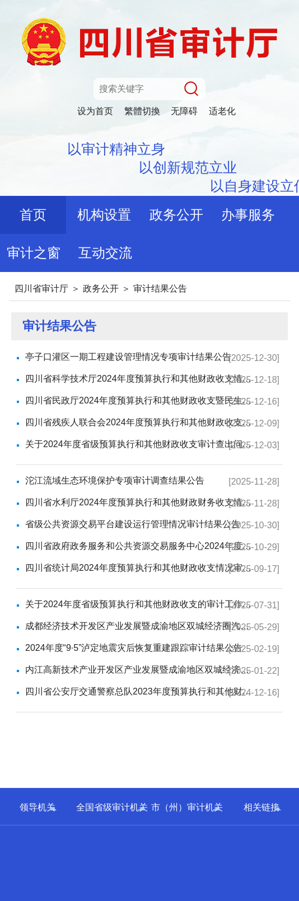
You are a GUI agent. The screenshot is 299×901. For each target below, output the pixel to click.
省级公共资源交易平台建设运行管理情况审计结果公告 (132, 524)
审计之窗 (33, 252)
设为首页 (95, 111)
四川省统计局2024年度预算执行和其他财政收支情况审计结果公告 (156, 567)
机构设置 (104, 214)
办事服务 (248, 214)
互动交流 (105, 252)
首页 (33, 214)
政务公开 (176, 214)
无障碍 (184, 111)
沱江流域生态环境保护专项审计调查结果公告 (114, 480)
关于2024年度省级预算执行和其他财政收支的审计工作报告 (142, 604)
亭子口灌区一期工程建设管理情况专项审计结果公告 (128, 357)
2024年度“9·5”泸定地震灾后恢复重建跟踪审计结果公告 (134, 648)
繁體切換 (142, 111)
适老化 (222, 111)
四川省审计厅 (41, 288)
